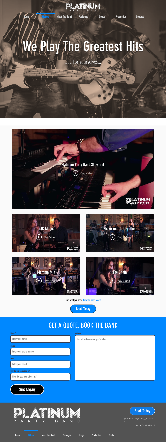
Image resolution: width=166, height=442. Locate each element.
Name (12, 333)
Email (12, 359)
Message (78, 333)
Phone (13, 346)
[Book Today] (83, 309)
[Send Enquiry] (27, 389)
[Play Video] (83, 173)
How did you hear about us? (20, 371)
